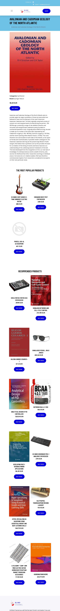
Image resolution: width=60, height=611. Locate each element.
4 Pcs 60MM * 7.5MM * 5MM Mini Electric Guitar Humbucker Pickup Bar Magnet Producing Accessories (19, 570)
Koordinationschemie (41, 574)
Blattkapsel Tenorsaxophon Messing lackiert (41, 503)
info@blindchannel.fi (44, 4)
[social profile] (33, 2)
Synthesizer (21, 96)
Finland (37, 4)
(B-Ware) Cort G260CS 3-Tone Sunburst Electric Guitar (19, 199)
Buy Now (15, 108)
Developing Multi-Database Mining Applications (19, 466)
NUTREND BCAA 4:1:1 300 (40, 407)
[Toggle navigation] (12, 10)
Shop (46, 11)
